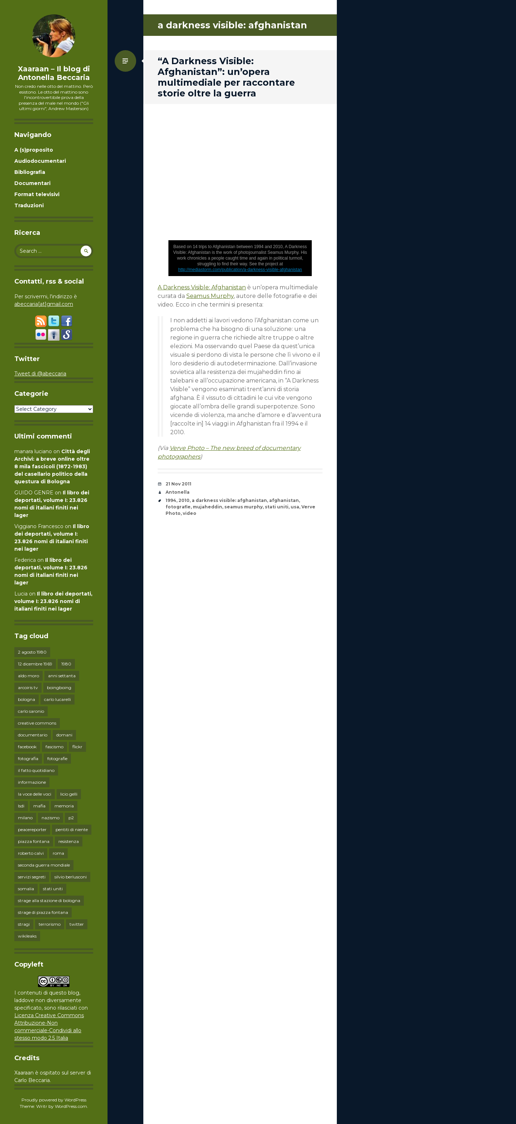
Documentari (32, 183)
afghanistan (284, 500)
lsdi (21, 805)
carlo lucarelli (57, 699)
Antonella (178, 492)
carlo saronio (31, 711)
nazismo (50, 817)
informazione (32, 782)
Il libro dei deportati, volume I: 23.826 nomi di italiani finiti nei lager (53, 601)
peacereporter (32, 829)
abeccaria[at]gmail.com (43, 304)
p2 (71, 817)
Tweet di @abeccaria (40, 373)
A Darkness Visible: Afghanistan (202, 287)
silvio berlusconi (70, 876)
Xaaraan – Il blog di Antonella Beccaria (54, 73)
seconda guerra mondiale (44, 865)
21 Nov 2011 (178, 484)
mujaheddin (207, 506)
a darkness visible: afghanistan (229, 500)
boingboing (59, 687)
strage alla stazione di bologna (49, 900)
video (189, 513)
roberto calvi (31, 853)
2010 (184, 500)
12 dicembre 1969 (35, 664)
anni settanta (62, 675)
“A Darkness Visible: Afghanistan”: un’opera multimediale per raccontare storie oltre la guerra (226, 77)
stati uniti (53, 888)
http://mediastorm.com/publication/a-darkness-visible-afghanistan (240, 269)
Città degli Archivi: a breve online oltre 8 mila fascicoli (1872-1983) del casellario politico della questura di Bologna (52, 466)
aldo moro (28, 675)
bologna (26, 699)
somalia (26, 888)
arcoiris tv (28, 687)
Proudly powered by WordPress (54, 1099)
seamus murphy (243, 506)
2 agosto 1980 (32, 652)
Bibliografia (29, 172)
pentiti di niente (72, 829)
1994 (171, 500)
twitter (77, 924)
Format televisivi (36, 194)
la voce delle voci (34, 794)
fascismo (54, 746)
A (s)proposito (33, 150)
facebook (27, 746)
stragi (24, 924)
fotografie (57, 758)
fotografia (28, 758)
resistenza (68, 841)
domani (64, 735)
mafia (39, 805)
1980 (66, 664)
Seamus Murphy (210, 296)
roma (58, 853)
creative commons (37, 723)
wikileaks (27, 936)
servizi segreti (32, 876)
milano (25, 817)
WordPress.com (71, 1106)
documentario (32, 735)
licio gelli (68, 794)
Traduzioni (29, 205)
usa (295, 506)
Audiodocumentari (40, 161)
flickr (77, 746)
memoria (64, 805)
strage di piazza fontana (43, 912)
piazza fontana (33, 841)
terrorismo (50, 924)
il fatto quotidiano (36, 770)
